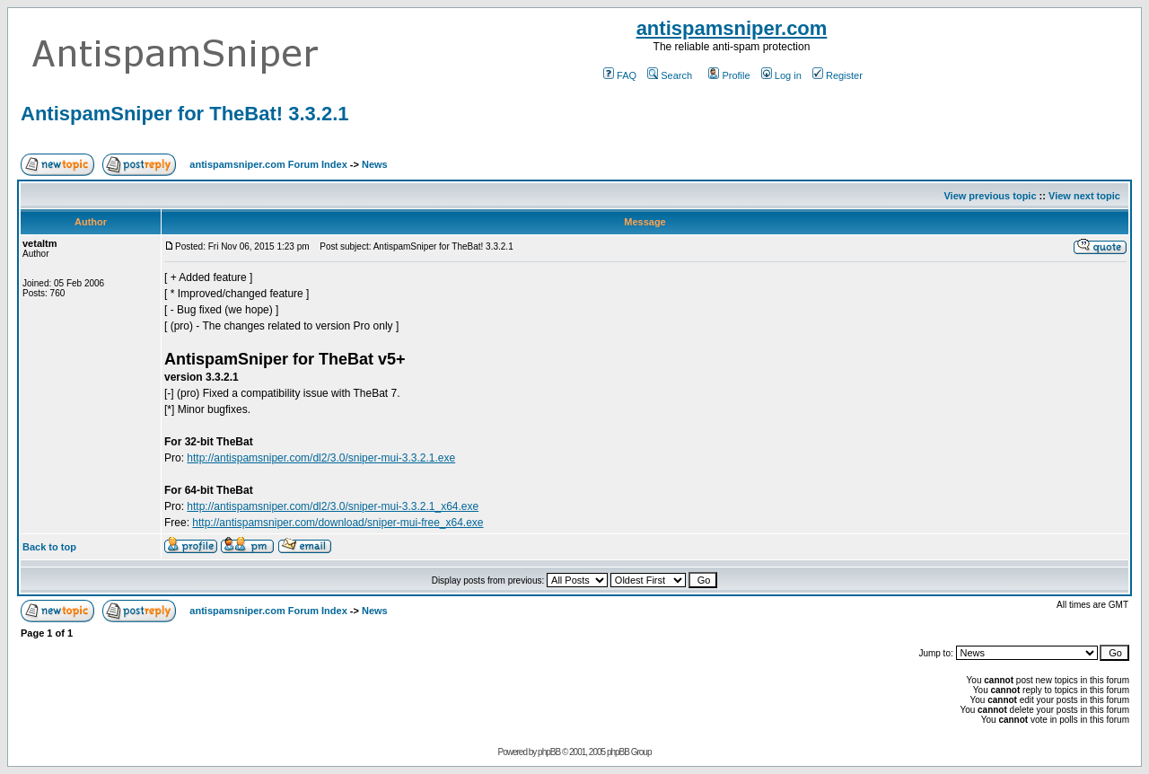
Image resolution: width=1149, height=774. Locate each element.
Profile (729, 75)
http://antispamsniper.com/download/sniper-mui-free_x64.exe (337, 522)
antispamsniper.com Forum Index (267, 164)
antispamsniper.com (732, 28)
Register (837, 75)
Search (669, 75)
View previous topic (989, 195)
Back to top (49, 546)
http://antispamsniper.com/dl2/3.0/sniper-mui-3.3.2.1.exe (321, 458)
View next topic (1084, 195)
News (375, 164)
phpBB (549, 752)
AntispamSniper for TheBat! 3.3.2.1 (185, 113)
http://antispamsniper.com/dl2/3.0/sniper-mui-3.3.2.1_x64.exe (332, 506)
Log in (781, 75)
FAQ (619, 75)
